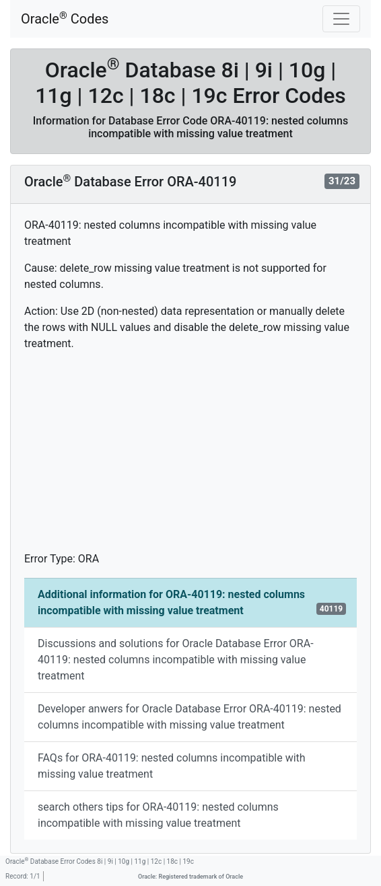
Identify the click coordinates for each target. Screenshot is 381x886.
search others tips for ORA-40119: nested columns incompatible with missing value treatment (158, 815)
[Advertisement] (190, 457)
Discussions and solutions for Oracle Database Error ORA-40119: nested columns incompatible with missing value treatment (176, 659)
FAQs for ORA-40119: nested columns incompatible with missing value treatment (172, 765)
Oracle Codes (64, 18)
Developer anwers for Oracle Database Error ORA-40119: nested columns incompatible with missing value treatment (189, 716)
